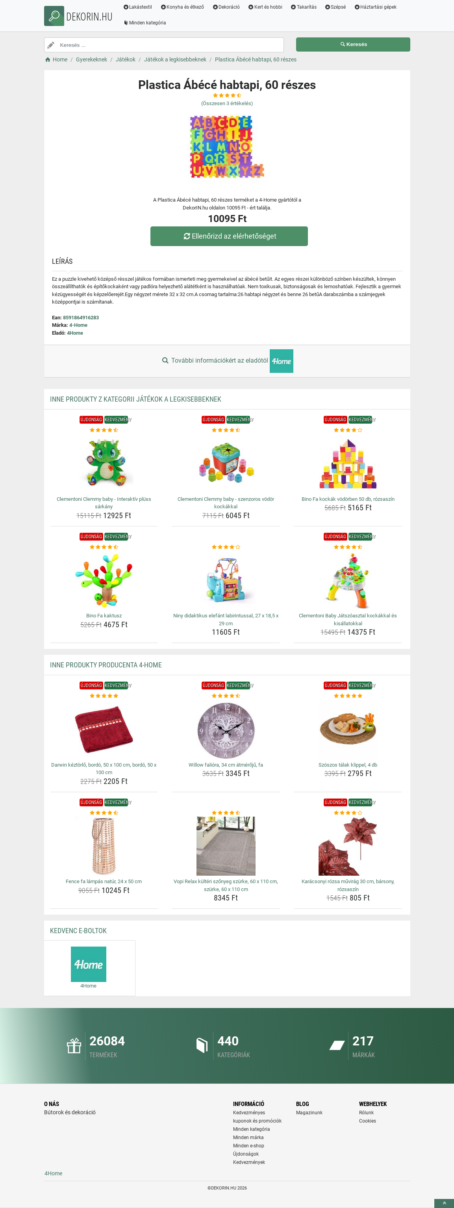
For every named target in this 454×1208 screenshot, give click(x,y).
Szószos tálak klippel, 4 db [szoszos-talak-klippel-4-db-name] (348, 765)
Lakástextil (138, 7)
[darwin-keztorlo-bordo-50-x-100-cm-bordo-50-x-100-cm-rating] (104, 696)
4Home (75, 333)
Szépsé (335, 7)
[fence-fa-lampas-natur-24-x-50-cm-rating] (104, 813)
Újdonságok (246, 1154)
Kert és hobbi (265, 7)
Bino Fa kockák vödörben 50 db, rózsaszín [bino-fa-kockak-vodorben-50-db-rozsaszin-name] (348, 499)
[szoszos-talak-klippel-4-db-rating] (348, 696)
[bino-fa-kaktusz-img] (104, 580)
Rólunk (366, 1112)
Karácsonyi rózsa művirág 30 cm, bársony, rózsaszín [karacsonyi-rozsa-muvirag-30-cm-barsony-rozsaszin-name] (348, 885)
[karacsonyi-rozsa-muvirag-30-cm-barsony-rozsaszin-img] (348, 846)
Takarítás (304, 7)
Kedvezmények (249, 1162)
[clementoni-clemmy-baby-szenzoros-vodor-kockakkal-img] (226, 463)
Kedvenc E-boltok (78, 930)
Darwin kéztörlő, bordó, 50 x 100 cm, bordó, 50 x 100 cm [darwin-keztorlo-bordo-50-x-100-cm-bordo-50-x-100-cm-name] (103, 769)
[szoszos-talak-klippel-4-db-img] (348, 729)
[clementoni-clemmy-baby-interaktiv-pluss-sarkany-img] (104, 463)
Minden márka (248, 1137)
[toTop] (444, 1203)
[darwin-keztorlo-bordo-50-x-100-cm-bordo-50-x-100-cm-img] (104, 729)
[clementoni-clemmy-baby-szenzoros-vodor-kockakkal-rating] (226, 430)
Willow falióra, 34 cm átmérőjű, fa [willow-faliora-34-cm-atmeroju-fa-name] (226, 765)
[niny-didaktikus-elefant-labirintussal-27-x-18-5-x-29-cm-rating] (226, 547)
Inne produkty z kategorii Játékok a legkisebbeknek (135, 399)
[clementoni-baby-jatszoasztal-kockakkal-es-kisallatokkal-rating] (348, 547)
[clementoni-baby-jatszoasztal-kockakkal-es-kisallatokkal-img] (348, 580)
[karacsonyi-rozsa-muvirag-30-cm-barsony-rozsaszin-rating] (348, 813)
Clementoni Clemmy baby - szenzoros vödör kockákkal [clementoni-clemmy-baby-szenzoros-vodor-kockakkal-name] (226, 503)
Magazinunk (309, 1112)
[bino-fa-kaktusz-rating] (104, 547)
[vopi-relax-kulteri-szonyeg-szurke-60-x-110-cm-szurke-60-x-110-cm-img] (226, 846)
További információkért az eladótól (227, 361)
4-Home (78, 325)
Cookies (367, 1121)
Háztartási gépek (375, 7)
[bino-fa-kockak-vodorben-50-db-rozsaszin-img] (348, 463)
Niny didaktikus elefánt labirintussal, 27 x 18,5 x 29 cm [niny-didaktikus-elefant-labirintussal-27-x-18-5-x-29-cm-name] (225, 619)
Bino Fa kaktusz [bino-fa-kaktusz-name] (104, 616)
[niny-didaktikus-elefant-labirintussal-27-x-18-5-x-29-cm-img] (226, 580)
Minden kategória (145, 23)
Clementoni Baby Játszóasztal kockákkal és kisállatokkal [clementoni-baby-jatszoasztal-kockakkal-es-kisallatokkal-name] (348, 619)
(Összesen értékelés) (227, 103)
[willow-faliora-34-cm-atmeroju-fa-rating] (226, 696)
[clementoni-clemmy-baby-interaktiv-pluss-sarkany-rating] (104, 430)
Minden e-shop (248, 1146)
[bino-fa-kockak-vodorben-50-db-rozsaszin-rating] (348, 430)
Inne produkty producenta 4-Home (106, 665)
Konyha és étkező (182, 7)
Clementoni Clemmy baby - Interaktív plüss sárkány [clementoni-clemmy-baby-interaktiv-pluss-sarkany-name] (104, 503)
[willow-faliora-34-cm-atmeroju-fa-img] (226, 729)
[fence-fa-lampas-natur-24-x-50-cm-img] (104, 846)
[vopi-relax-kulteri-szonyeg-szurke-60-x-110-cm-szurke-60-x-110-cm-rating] (226, 813)
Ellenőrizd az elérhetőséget (229, 236)
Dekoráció (226, 7)
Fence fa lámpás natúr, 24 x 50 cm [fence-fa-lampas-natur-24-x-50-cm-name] (104, 881)
